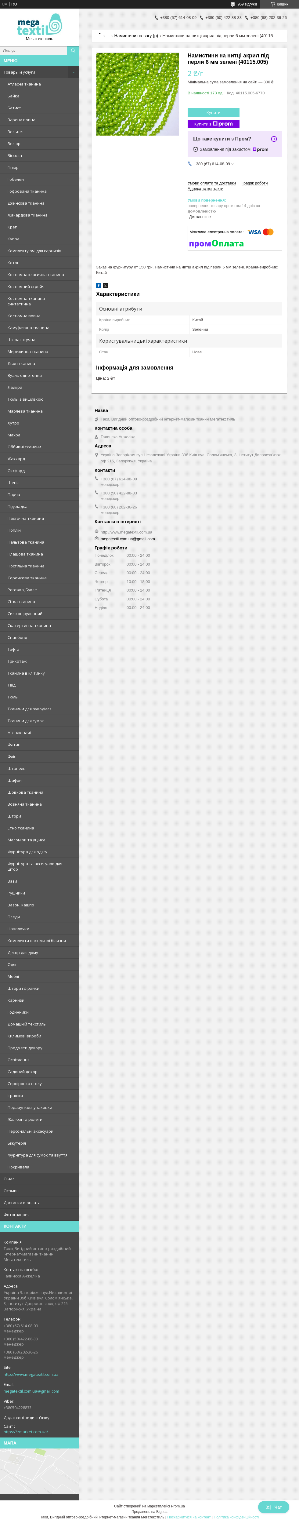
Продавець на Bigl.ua (149, 1512)
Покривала (18, 1167)
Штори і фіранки (23, 988)
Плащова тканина (25, 554)
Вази (12, 881)
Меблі (13, 976)
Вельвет (16, 131)
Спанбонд (17, 637)
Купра (14, 239)
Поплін (14, 530)
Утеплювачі (19, 732)
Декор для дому (23, 952)
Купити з (213, 124)
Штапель (17, 768)
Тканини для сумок (26, 720)
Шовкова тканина (25, 792)
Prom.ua (178, 1506)
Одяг (12, 964)
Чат (273, 1507)
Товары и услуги (19, 72)
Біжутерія (17, 1143)
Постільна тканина (26, 566)
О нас (9, 1179)
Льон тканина (21, 363)
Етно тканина (21, 828)
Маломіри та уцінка (26, 840)
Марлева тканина (25, 411)
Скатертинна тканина (29, 625)
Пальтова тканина (26, 542)
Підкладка (17, 506)
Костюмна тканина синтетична (26, 301)
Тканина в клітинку (26, 673)
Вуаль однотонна (25, 375)
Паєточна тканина (26, 518)
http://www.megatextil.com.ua (31, 1374)
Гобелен (16, 179)
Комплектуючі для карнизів (34, 250)
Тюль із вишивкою (26, 399)
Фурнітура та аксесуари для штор (35, 866)
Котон (14, 262)
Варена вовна (21, 119)
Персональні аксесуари (30, 1131)
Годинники (18, 1012)
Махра (14, 435)
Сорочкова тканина (27, 578)
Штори (14, 816)
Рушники (16, 893)
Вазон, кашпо (21, 905)
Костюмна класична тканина (36, 274)
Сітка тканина (21, 601)
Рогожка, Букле (22, 589)
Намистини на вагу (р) (136, 35)
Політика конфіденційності (236, 1517)
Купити (214, 112)
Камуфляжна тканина (28, 327)
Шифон (15, 780)
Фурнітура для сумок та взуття (37, 1155)
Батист (14, 108)
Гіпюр (13, 167)
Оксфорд (16, 470)
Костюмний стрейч (26, 286)
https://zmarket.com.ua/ (26, 1431)
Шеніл (14, 482)
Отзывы (12, 1190)
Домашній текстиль (27, 1024)
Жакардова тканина (28, 215)
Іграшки (15, 1095)
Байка (14, 96)
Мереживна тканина (28, 351)
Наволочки (18, 928)
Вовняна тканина (25, 804)
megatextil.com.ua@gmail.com (31, 1391)
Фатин (14, 744)
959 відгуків (247, 4)
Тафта (14, 649)
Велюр (14, 143)
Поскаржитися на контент (189, 1517)
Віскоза (15, 155)
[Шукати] (73, 50)
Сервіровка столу (25, 1083)
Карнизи (16, 1000)
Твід (12, 685)
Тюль (13, 697)
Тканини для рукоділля (30, 709)
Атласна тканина (24, 84)
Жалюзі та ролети (25, 1119)
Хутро (13, 423)
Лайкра (15, 387)
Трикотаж (17, 661)
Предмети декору (25, 1048)
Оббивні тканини (24, 447)
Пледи (14, 917)
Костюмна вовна (24, 316)
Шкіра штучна (21, 339)
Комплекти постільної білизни (37, 940)
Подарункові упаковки (30, 1107)
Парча (14, 494)
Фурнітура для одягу (27, 851)
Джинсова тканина (26, 203)
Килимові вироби (24, 1036)
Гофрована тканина (27, 191)
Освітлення (19, 1059)
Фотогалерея (17, 1214)
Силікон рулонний (25, 613)
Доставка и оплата (22, 1202)
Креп (12, 227)
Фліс (12, 756)
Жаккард (16, 458)
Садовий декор (23, 1071)
